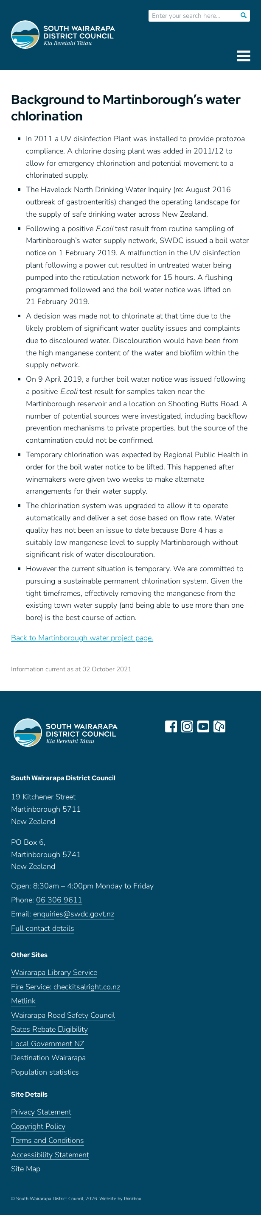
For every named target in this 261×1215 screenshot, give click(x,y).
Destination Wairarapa (48, 1058)
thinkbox (132, 1199)
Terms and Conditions (47, 1140)
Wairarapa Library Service (54, 973)
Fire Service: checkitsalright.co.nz (65, 987)
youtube (203, 726)
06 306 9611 (59, 900)
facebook (171, 726)
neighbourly (219, 726)
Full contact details (42, 928)
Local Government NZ (47, 1044)
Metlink (23, 1001)
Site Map (25, 1169)
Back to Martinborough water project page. (82, 638)
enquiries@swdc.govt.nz (73, 914)
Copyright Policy (38, 1126)
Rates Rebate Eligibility (49, 1029)
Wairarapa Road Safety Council (63, 1015)
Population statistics (45, 1072)
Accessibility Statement (50, 1155)
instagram (187, 726)
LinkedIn (235, 726)
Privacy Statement (41, 1112)
